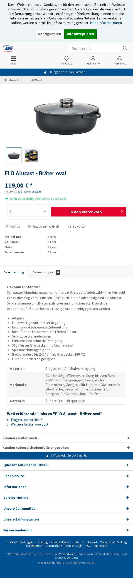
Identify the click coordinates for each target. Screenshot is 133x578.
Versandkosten (67, 554)
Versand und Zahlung (113, 542)
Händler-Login (73, 546)
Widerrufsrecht (34, 546)
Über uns (79, 542)
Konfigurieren (49, 33)
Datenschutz (54, 546)
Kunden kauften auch (19, 438)
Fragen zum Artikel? (43, 226)
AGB (88, 546)
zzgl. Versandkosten (29, 191)
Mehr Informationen (106, 22)
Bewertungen (46, 272)
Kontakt (92, 542)
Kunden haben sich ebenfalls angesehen (35, 447)
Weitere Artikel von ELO (27, 424)
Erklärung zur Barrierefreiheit (53, 542)
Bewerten (77, 226)
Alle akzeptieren (80, 33)
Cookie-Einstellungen (20, 542)
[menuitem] (13, 61)
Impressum (100, 546)
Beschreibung (14, 272)
